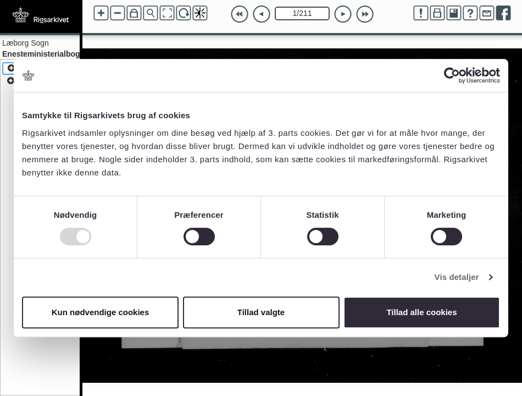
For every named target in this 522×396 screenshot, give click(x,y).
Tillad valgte (261, 312)
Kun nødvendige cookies (100, 312)
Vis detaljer (457, 277)
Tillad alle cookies (421, 312)
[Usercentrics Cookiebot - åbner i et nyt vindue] (452, 75)
